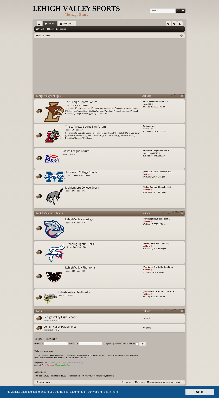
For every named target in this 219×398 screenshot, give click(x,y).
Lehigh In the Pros (98, 114)
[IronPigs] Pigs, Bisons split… (156, 219)
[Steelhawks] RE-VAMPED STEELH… (159, 292)
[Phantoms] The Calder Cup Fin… (158, 267)
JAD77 (148, 104)
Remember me (130, 343)
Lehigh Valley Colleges (48, 96)
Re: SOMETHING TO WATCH (155, 101)
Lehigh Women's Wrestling (100, 111)
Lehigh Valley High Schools (61, 317)
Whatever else (125, 135)
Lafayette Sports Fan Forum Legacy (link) (93, 133)
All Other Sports (109, 135)
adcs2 (147, 129)
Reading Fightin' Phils (80, 244)
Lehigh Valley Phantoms (80, 267)
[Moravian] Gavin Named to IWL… (158, 172)
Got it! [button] (199, 391)
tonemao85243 (151, 153)
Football (117, 133)
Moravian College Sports (81, 172)
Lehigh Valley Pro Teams (49, 213)
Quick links (40, 24)
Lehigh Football (82, 108)
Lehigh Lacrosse (121, 111)
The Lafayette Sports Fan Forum (85, 126)
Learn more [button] (111, 391)
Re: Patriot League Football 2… (157, 150)
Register (62, 29)
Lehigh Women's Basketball (127, 108)
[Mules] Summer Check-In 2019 (157, 187)
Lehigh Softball (80, 114)
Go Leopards (148, 126)
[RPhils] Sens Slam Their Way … (157, 243)
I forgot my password (112, 343)
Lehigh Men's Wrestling (76, 111)
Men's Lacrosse (93, 135)
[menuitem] (168, 23)
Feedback (86, 138)
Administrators (48, 365)
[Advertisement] (109, 64)
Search (41, 29)
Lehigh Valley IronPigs (79, 219)
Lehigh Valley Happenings (60, 326)
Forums (51, 24)
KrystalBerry (108, 376)
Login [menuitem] (175, 24)
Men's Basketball (131, 133)
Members (67, 24)
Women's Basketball (74, 135)
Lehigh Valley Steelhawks (74, 292)
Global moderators (62, 365)
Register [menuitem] (181, 24)
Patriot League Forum (75, 151)
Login (51, 29)
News (147, 174)
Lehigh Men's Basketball (103, 108)
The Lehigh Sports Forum (81, 102)
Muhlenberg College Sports (82, 187)
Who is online (43, 351)
